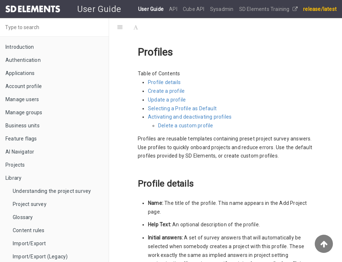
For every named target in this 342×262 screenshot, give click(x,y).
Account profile (23, 86)
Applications (20, 73)
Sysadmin (222, 9)
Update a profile (167, 100)
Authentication (23, 60)
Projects (15, 165)
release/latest (320, 9)
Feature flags (21, 139)
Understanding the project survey (52, 191)
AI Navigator (19, 152)
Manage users (22, 99)
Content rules (29, 230)
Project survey (30, 204)
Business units (22, 125)
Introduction (19, 47)
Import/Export (29, 243)
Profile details (164, 82)
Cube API (194, 9)
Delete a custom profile (185, 125)
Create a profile (166, 91)
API (173, 9)
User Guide (151, 9)
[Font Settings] (136, 27)
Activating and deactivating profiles (190, 117)
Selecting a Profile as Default (182, 108)
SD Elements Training (268, 9)
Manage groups (24, 112)
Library (13, 178)
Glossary (23, 217)
